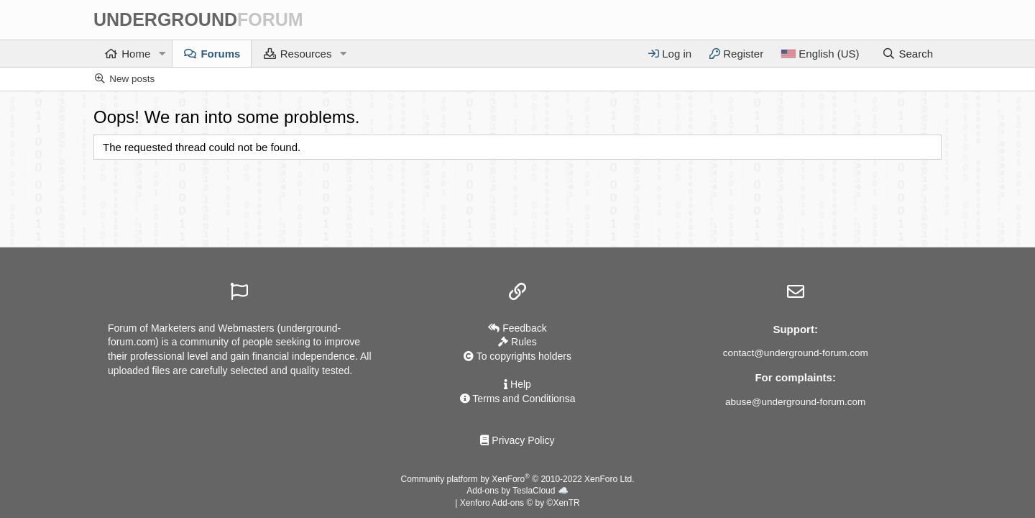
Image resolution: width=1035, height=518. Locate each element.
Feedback (517, 328)
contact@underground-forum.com (795, 352)
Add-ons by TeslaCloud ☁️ (517, 491)
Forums (220, 53)
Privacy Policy (517, 440)
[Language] (820, 53)
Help (517, 384)
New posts (132, 78)
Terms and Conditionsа (518, 398)
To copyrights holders (517, 356)
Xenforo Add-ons (520, 503)
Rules (517, 341)
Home (135, 53)
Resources (306, 53)
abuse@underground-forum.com (795, 401)
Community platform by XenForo (518, 479)
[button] (162, 53)
